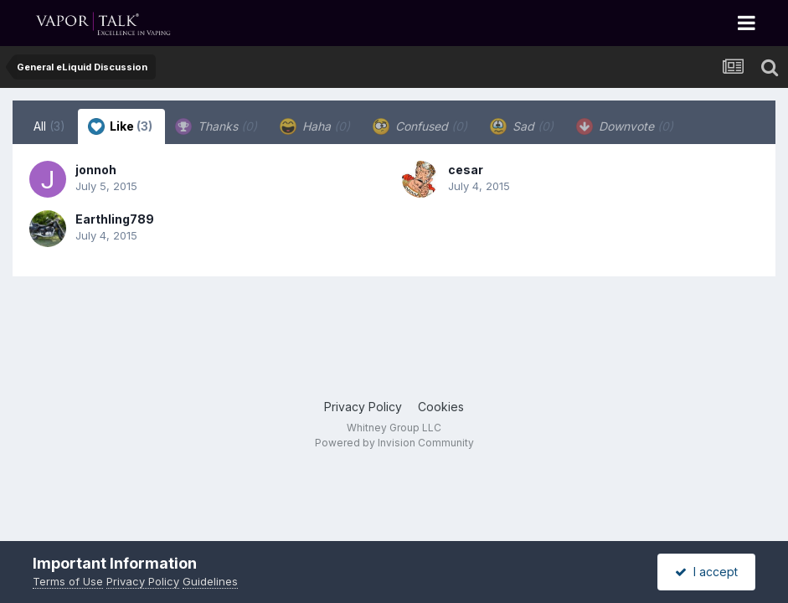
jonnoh (95, 169)
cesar (465, 169)
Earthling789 (114, 219)
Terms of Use (68, 581)
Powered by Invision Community (394, 442)
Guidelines (210, 581)
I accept (706, 571)
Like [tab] (120, 126)
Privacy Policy (363, 406)
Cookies (441, 406)
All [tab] (49, 126)
